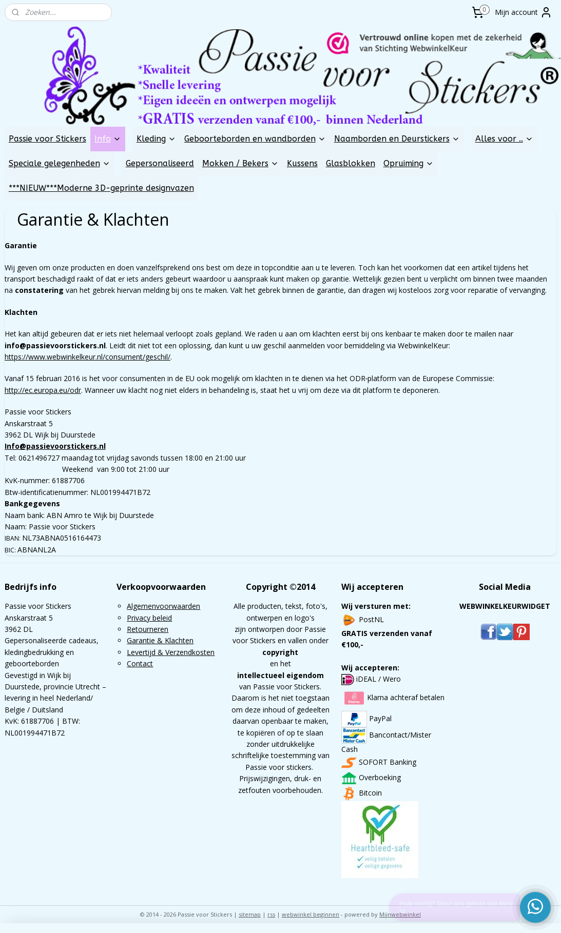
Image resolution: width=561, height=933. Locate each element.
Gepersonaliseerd (160, 163)
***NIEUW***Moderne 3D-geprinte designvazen (101, 188)
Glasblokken (350, 163)
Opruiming (408, 163)
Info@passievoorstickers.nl (55, 446)
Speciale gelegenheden (59, 163)
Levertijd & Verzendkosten (171, 652)
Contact (140, 663)
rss (271, 914)
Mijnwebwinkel (400, 914)
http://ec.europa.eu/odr (43, 389)
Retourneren (147, 629)
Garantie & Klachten (160, 640)
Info (107, 139)
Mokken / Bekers (240, 163)
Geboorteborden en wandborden (255, 139)
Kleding (156, 139)
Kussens (302, 163)
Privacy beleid (149, 618)
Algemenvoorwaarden (163, 606)
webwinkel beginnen (310, 914)
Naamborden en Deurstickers (397, 139)
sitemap (250, 914)
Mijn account (523, 12)
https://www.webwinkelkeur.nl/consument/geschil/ (87, 357)
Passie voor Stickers (47, 139)
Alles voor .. (504, 139)
